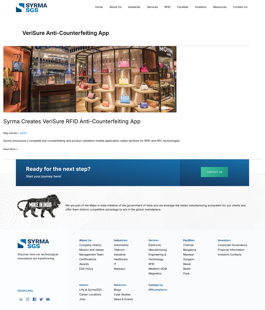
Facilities (182, 7)
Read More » (11, 149)
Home (99, 7)
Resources (219, 7)
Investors (201, 7)
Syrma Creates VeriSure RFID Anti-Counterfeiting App (89, 121)
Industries (134, 7)
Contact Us (240, 7)
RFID (168, 7)
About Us (115, 7)
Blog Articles (11, 133)
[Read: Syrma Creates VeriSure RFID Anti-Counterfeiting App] (89, 79)
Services (152, 7)
